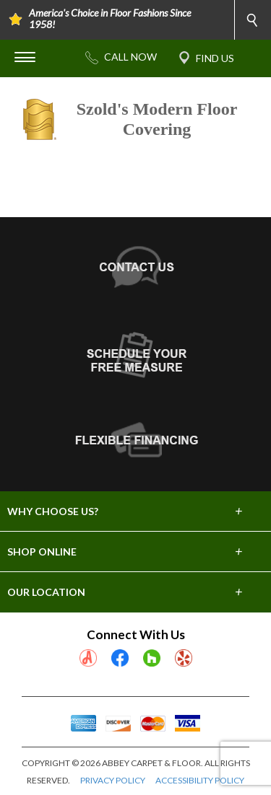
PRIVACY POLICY (112, 780)
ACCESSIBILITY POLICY (199, 780)
